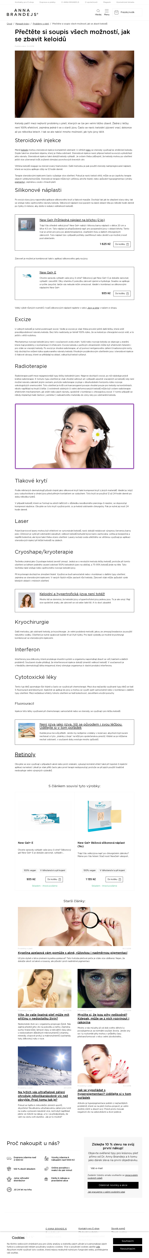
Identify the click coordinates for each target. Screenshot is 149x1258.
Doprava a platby (47, 2)
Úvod (9, 24)
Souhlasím (128, 1241)
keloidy (24, 150)
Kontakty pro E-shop (24, 2)
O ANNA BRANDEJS (70, 2)
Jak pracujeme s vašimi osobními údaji (106, 1192)
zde (98, 1247)
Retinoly (25, 754)
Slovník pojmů (118, 1229)
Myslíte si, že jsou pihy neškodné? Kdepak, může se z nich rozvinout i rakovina (103, 1018)
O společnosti (91, 2)
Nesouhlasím (127, 1249)
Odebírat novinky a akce (113, 1185)
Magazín (107, 2)
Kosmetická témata (125, 2)
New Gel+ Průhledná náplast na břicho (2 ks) (72, 220)
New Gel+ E (48, 272)
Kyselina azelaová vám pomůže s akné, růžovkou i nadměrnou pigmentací (72, 952)
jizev (88, 150)
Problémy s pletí (41, 24)
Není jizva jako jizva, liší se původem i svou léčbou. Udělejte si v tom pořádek (81, 726)
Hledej (98, 12)
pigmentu (19, 182)
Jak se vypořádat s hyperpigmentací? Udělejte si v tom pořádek (104, 1094)
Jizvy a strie (93, 308)
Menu (106, 12)
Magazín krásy (22, 24)
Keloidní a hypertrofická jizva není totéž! (72, 594)
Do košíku (120, 244)
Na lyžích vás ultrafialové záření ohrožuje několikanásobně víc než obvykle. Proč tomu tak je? (43, 1096)
